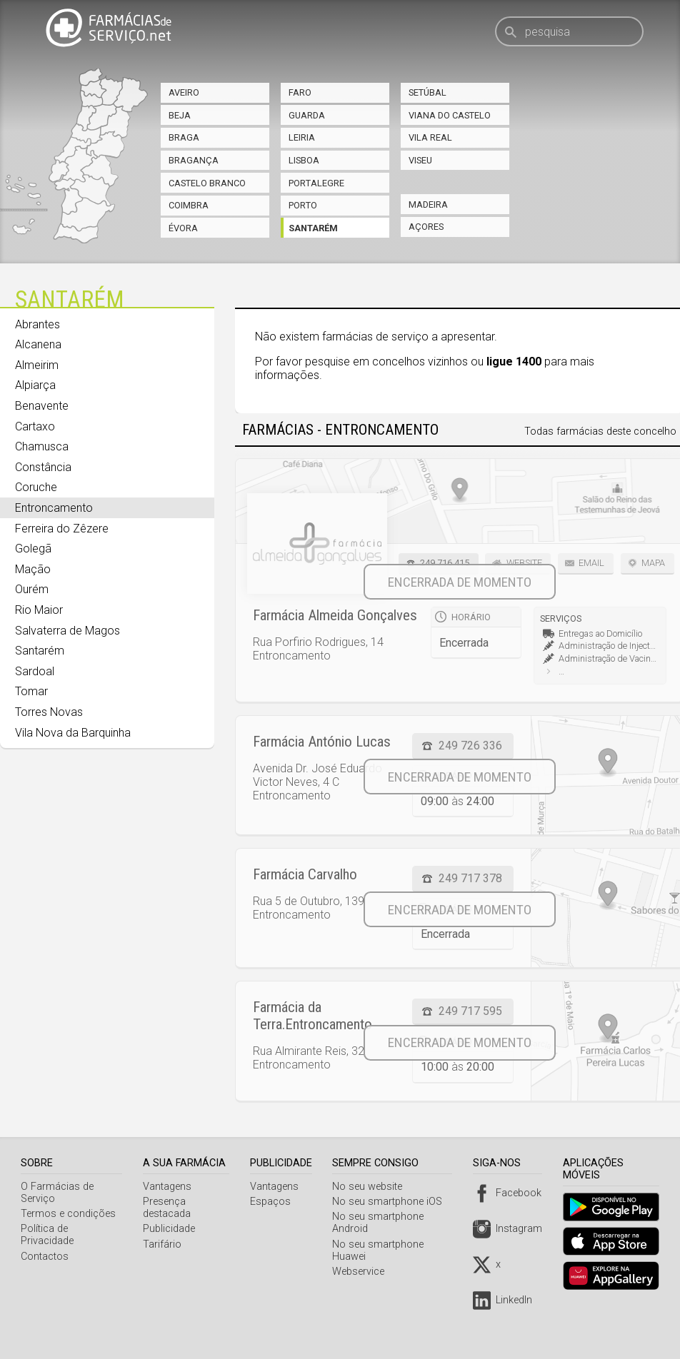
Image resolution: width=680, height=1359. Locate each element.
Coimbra (189, 205)
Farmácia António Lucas (322, 741)
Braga (184, 137)
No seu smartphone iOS (392, 1202)
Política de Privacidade (72, 1229)
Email (591, 562)
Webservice (363, 1271)
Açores (426, 226)
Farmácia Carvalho (305, 874)
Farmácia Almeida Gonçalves (335, 615)
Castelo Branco (207, 183)
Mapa (653, 562)
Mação (33, 569)
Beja (180, 115)
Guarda (307, 115)
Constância (43, 467)
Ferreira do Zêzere (62, 528)
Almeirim (37, 365)
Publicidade (171, 1229)
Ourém (32, 589)
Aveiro (184, 92)
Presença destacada (169, 1208)
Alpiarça (35, 385)
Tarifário (164, 1244)
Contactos (45, 1244)
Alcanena (38, 344)
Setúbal (427, 92)
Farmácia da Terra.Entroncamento (312, 1016)
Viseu (420, 160)
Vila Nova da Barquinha (73, 732)
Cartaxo (35, 426)
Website (524, 562)
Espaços (274, 1202)
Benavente (42, 406)
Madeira (428, 204)
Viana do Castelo (450, 115)
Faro (300, 92)
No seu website (372, 1187)
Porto (303, 205)
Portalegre (316, 183)
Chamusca (42, 446)
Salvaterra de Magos (67, 630)
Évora (183, 228)
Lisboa (304, 160)
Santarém (313, 228)
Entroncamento (54, 508)
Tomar (31, 691)
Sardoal (34, 671)
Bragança (194, 160)
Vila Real (430, 137)
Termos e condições (68, 1214)
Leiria (302, 137)
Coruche (36, 487)
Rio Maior (39, 610)
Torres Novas (49, 712)
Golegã (33, 548)
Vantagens (169, 1187)
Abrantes (37, 324)
